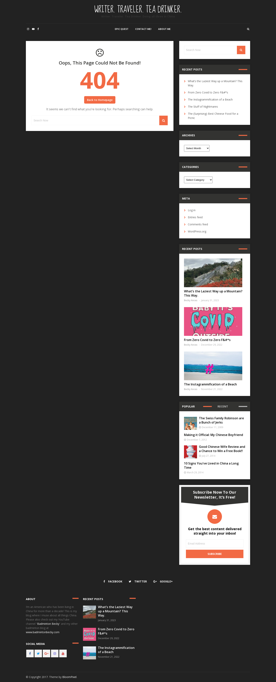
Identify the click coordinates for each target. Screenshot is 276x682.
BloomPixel (69, 677)
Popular (188, 406)
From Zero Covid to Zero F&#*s (208, 92)
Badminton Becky (48, 624)
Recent (223, 406)
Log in (192, 210)
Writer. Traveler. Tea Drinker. (138, 9)
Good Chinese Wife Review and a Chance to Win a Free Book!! (222, 449)
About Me (164, 29)
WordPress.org (197, 231)
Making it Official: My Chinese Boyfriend (213, 435)
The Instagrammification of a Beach (210, 99)
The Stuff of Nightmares (203, 106)
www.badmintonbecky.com (42, 632)
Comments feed (198, 224)
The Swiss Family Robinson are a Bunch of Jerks (221, 420)
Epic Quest (121, 29)
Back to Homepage (100, 100)
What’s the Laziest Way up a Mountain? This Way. (115, 611)
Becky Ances (190, 300)
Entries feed (195, 217)
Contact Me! (143, 29)
